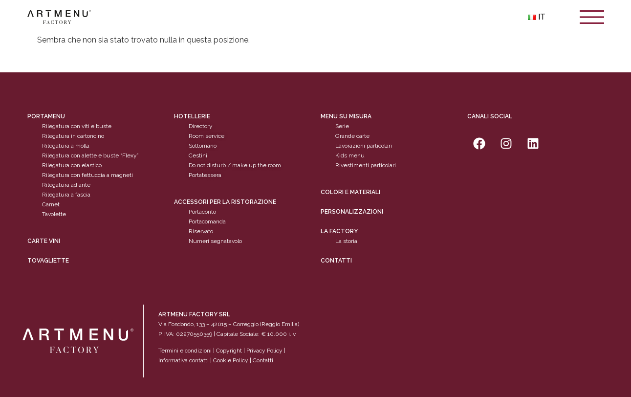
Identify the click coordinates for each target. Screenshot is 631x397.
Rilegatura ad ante (66, 184)
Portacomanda (207, 221)
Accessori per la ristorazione (225, 201)
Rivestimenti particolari (365, 165)
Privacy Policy (264, 350)
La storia (346, 241)
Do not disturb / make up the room (235, 165)
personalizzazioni (352, 211)
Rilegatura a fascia (66, 194)
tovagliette (48, 260)
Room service (206, 135)
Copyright (229, 350)
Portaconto (202, 211)
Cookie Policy (230, 360)
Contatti (336, 260)
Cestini (198, 155)
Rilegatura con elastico (72, 165)
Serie (342, 126)
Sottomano (203, 145)
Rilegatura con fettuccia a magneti (87, 175)
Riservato (201, 231)
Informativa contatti (183, 360)
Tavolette (54, 214)
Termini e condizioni (185, 350)
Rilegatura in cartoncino (73, 135)
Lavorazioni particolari (363, 145)
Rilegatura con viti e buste (76, 126)
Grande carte (352, 135)
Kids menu (350, 155)
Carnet (51, 204)
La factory (339, 231)
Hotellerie (192, 116)
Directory (201, 126)
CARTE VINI (43, 241)
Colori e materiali (350, 192)
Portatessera (205, 175)
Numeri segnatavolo (215, 241)
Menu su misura (346, 116)
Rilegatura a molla (65, 145)
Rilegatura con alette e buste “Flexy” (90, 155)
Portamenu (46, 116)
